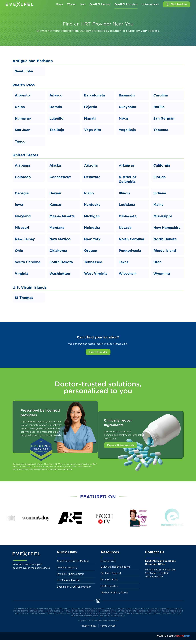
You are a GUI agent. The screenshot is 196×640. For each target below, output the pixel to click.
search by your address (142, 31)
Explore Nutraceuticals (120, 445)
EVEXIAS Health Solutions (115, 566)
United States (25, 155)
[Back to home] (20, 4)
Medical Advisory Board (114, 592)
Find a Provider (98, 352)
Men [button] (82, 4)
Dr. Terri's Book (109, 579)
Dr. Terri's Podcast (111, 573)
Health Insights (109, 586)
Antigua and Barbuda (33, 60)
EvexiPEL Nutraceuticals (70, 573)
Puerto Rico (24, 85)
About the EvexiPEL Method (73, 561)
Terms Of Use (107, 625)
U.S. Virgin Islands (30, 287)
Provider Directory (67, 567)
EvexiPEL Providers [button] (126, 4)
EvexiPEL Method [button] (100, 4)
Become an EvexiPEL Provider (74, 586)
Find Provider (176, 4)
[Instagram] (98, 600)
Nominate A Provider (68, 580)
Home (59, 4)
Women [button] (71, 4)
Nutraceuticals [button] (150, 4)
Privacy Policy (108, 561)
